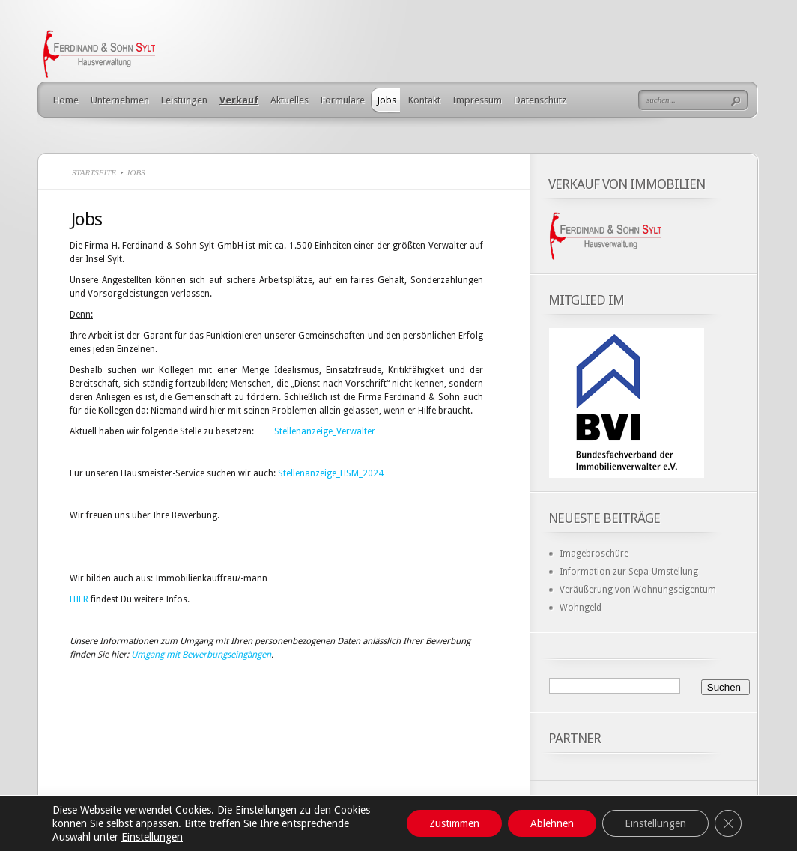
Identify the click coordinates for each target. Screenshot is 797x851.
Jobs (386, 100)
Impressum (477, 100)
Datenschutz (540, 100)
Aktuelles (289, 100)
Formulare (343, 100)
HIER (79, 599)
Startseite (94, 172)
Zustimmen (454, 823)
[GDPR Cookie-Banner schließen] (728, 823)
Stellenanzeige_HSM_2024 (331, 473)
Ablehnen (552, 823)
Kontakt (424, 100)
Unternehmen (120, 100)
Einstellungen (152, 837)
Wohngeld (580, 607)
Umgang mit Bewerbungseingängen (201, 654)
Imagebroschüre (594, 553)
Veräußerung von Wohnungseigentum (638, 589)
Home (66, 100)
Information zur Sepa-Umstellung (629, 571)
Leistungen (184, 100)
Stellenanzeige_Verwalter (324, 431)
